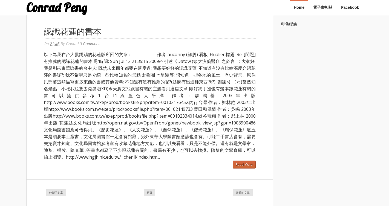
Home (299, 7)
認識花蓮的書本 (72, 31)
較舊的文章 (243, 192)
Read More (244, 164)
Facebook (350, 7)
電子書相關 (322, 7)
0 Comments (90, 44)
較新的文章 (56, 192)
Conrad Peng (56, 7)
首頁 (149, 192)
